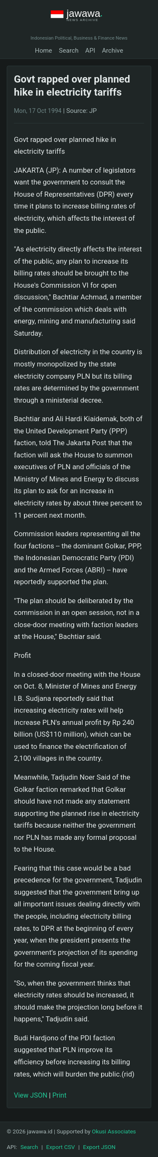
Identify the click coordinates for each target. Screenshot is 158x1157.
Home (43, 50)
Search (69, 50)
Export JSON (99, 1147)
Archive (112, 50)
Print (59, 1095)
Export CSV (60, 1147)
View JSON (30, 1095)
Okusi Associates (114, 1131)
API (90, 50)
